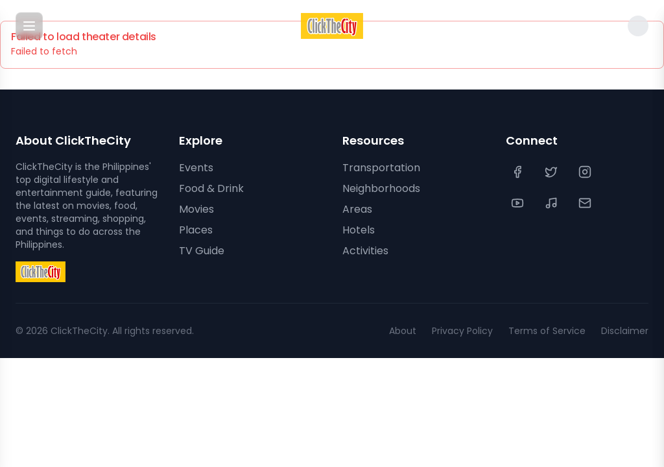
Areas (357, 209)
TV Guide (201, 250)
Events (196, 167)
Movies (196, 209)
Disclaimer (624, 330)
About (402, 330)
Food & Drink (211, 188)
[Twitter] (552, 172)
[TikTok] (552, 203)
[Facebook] (519, 172)
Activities (365, 250)
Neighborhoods (381, 188)
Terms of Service (547, 330)
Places (196, 229)
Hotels (358, 229)
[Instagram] (586, 172)
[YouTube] (519, 203)
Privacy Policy (462, 330)
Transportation (381, 167)
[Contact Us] (586, 203)
